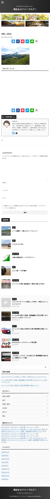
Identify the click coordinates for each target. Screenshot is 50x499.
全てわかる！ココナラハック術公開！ (25, 342)
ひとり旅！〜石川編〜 (19, 270)
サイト (4, 198)
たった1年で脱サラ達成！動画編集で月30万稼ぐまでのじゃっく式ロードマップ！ (24, 381)
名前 (4, 182)
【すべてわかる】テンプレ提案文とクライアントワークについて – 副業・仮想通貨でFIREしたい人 (24, 440)
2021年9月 (5, 462)
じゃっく (32, 427)
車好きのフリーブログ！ (25, 9)
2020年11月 (5, 472)
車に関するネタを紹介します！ (25, 493)
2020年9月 (5, 479)
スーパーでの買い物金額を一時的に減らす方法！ (28, 284)
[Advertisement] (25, 90)
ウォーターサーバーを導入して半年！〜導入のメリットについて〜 (23, 376)
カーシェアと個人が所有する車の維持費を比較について (20, 385)
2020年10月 (5, 476)
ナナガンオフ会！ (18, 244)
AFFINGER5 (37, 496)
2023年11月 (5, 452)
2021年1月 (5, 465)
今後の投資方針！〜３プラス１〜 (23, 257)
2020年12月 (5, 469)
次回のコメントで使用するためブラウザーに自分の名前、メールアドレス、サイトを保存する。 (24, 207)
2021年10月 (5, 459)
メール (5, 190)
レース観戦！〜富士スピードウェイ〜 (25, 231)
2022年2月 (5, 455)
